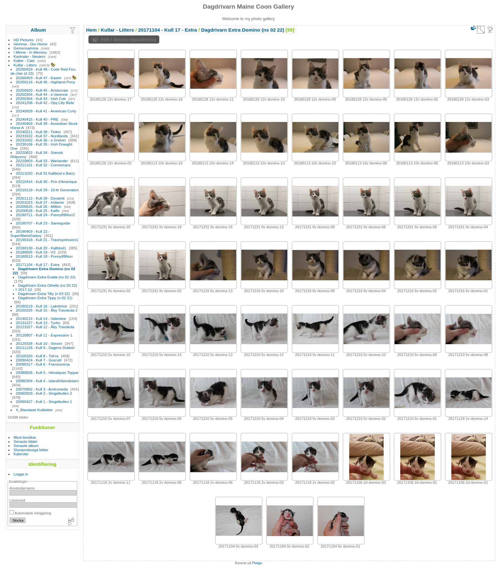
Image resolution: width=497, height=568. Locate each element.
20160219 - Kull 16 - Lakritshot (41, 306)
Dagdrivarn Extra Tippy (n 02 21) (45, 298)
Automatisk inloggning (30, 513)
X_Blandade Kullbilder (34, 410)
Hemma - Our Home (31, 44)
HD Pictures (24, 40)
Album (38, 30)
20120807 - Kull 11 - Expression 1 (44, 335)
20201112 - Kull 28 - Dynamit (40, 198)
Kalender (21, 454)
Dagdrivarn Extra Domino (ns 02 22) (242, 30)
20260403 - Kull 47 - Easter (39, 78)
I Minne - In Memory (30, 52)
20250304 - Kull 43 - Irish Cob (41, 98)
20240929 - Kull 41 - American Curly (46, 111)
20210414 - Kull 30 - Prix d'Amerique (46, 181)
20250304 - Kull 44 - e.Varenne (42, 94)
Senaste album (26, 445)
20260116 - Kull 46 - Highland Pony (45, 82)
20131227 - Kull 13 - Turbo (38, 323)
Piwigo (257, 563)
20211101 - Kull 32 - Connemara (43, 165)
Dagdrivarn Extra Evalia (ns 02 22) (47, 277)
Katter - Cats (24, 60)
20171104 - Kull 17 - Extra (38, 264)
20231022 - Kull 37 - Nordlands (42, 136)
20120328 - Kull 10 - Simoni (39, 343)
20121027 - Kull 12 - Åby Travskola (45, 327)
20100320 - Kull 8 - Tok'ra (37, 356)
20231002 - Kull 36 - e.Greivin (41, 140)
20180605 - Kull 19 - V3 (36, 252)
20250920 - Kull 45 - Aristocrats (42, 90)
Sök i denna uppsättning (128, 39)
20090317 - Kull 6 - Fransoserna (43, 364)
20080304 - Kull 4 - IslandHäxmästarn (47, 381)
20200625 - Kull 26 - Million (39, 206)
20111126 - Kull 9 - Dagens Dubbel (45, 347)
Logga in (21, 474)
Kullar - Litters (25, 65)
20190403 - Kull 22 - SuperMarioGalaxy (30, 233)
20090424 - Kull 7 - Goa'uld (39, 360)
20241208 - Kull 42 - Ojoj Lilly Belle (45, 103)
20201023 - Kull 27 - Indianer (40, 202)
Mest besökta (25, 437)
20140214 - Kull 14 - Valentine (41, 318)
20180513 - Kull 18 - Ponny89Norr (44, 256)
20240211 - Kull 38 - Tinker (38, 132)
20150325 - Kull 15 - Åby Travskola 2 (47, 310)
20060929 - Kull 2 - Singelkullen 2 (44, 393)
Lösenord (17, 500)
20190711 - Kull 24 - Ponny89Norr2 (45, 215)
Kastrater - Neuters (29, 56)
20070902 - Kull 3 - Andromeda (42, 389)
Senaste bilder (26, 441)
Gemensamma (26, 48)
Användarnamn (22, 488)
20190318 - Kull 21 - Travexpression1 (47, 240)
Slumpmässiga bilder (31, 450)
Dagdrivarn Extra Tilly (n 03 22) (44, 294)
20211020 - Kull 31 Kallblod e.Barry (45, 173)
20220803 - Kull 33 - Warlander (42, 161)
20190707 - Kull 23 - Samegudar (43, 223)
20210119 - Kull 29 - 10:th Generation (47, 190)
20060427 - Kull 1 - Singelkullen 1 (44, 401)
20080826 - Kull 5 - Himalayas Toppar (47, 372)
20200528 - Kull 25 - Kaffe (38, 210)
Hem (91, 30)
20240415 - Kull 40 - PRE (37, 119)
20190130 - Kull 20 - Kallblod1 (41, 248)
